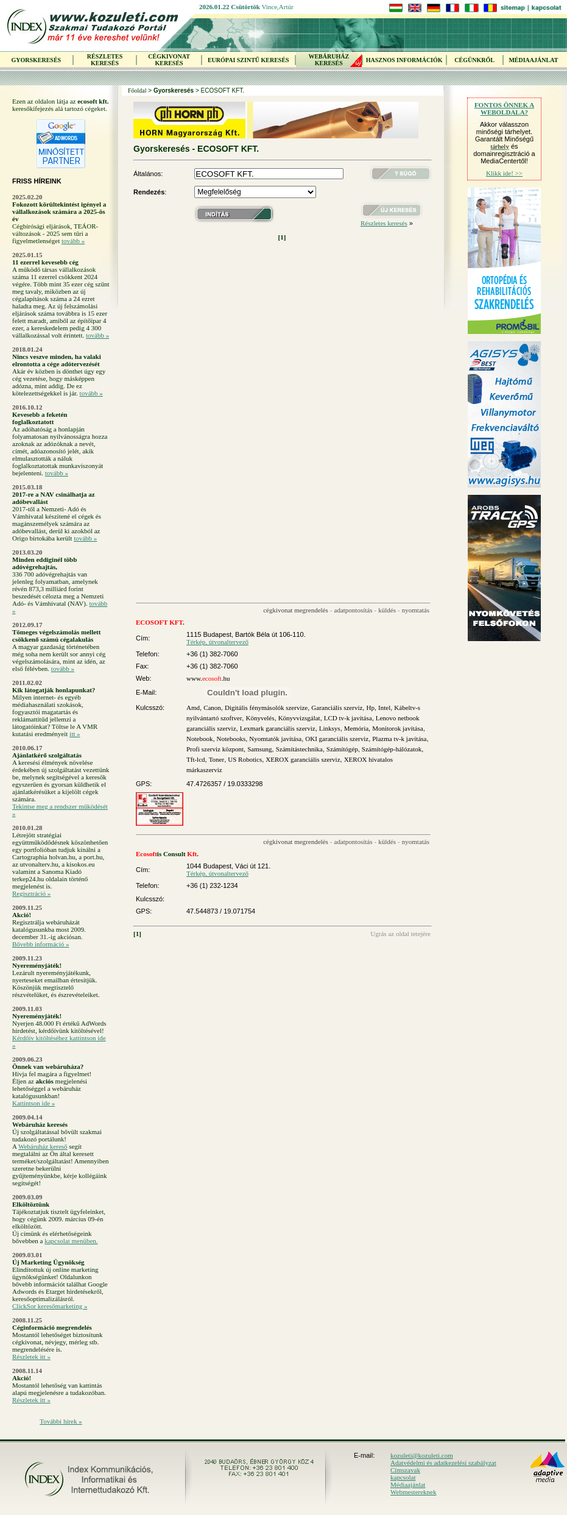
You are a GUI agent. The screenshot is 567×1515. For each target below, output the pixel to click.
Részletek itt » (31, 1356)
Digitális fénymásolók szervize (266, 707)
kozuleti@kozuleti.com (421, 1455)
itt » (74, 733)
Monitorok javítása (397, 728)
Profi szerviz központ (215, 749)
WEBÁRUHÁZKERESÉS (328, 59)
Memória (356, 728)
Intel (384, 707)
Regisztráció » (31, 893)
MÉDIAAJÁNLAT (533, 60)
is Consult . (167, 853)
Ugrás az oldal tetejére (400, 933)
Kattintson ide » (33, 1103)
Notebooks (231, 738)
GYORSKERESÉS (36, 60)
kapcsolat (403, 1477)
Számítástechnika (299, 749)
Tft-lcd (195, 759)
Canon (212, 707)
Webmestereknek (413, 1491)
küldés (387, 610)
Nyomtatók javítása (275, 738)
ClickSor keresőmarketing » (49, 1306)
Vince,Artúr (277, 6)
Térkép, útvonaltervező (217, 641)
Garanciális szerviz (336, 707)
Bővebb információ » (40, 944)
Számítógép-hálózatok (391, 749)
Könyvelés (259, 718)
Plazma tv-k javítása (399, 738)
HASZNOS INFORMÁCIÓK (404, 60)
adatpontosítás (353, 610)
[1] (282, 237)
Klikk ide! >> (504, 173)
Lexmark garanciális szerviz (277, 728)
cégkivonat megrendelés (295, 610)
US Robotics (245, 759)
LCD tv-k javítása (348, 718)
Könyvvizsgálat (299, 718)
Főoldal (137, 90)
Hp (370, 707)
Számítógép (342, 749)
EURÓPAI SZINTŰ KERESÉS (248, 60)
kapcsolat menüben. (70, 1240)
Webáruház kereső (43, 1146)
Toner (217, 759)
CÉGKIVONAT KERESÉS (169, 59)
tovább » (73, 240)
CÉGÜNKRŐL (474, 60)
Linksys (329, 728)
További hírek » (61, 1421)
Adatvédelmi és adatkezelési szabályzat (443, 1462)
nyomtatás (415, 610)
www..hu (208, 678)
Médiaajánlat (407, 1484)
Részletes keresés (384, 223)
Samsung (259, 749)
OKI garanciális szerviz (336, 738)
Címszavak (405, 1470)
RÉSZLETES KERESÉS (104, 59)
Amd (193, 707)
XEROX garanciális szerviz (303, 759)
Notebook (199, 738)
